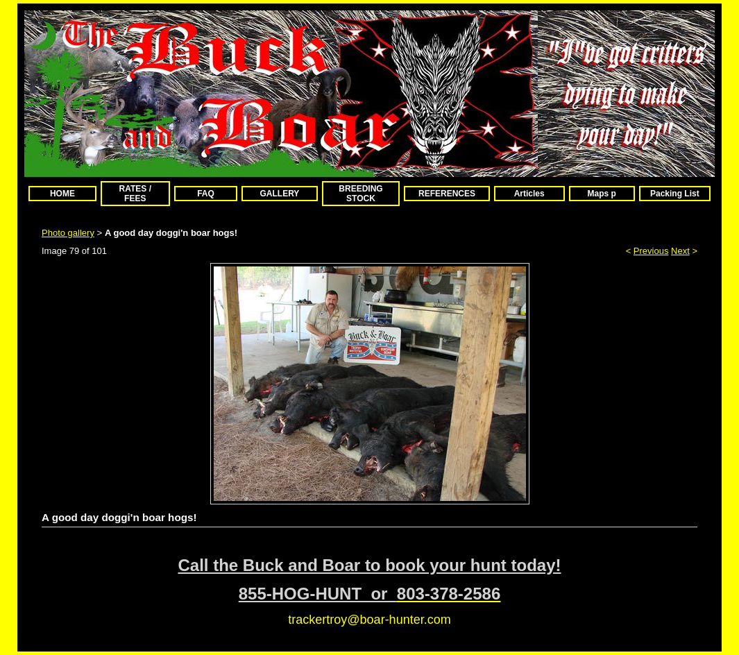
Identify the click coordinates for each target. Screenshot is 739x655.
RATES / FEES (135, 193)
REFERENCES (446, 193)
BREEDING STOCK (360, 193)
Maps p (602, 193)
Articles (529, 193)
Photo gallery (68, 233)
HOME (62, 193)
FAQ (205, 193)
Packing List (674, 193)
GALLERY (279, 193)
